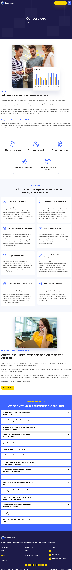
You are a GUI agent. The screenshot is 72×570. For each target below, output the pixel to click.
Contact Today (7, 388)
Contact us (4, 560)
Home (2, 550)
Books (26, 553)
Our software (4, 558)
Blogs (26, 550)
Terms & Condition (66, 569)
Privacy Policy (54, 569)
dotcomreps (14, 569)
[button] (69, 3)
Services (3, 555)
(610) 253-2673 (56, 555)
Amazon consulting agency (32, 555)
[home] (7, 3)
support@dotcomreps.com (59, 558)
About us (3, 553)
